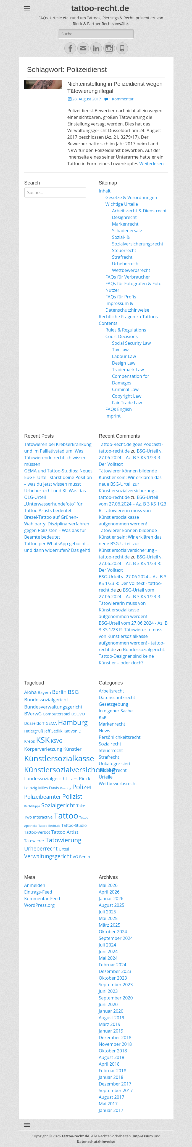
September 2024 (116, 938)
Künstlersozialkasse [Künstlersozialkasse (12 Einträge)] (59, 758)
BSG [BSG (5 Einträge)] (73, 692)
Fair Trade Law (127, 403)
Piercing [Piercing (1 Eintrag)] (65, 788)
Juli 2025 (107, 912)
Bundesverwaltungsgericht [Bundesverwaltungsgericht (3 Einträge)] (53, 707)
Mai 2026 (108, 885)
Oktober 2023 (113, 978)
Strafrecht (122, 257)
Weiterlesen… (153, 164)
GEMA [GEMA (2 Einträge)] (51, 723)
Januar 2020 (111, 1011)
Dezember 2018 (115, 1037)
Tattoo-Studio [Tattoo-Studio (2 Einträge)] (74, 825)
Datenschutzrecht (117, 697)
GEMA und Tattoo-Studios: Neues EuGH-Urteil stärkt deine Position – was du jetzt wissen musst (58, 477)
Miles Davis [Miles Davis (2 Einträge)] (48, 787)
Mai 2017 (108, 1104)
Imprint (113, 416)
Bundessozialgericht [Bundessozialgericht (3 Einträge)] (46, 699)
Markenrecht (125, 224)
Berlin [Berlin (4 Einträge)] (59, 692)
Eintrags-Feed (38, 892)
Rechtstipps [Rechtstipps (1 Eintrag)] (32, 806)
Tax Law (120, 350)
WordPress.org (39, 905)
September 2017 (116, 1090)
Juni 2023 (108, 991)
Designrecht (124, 217)
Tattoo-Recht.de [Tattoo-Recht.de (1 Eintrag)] (49, 826)
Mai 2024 (108, 958)
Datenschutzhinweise (96, 1141)
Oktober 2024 (113, 932)
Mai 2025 (108, 918)
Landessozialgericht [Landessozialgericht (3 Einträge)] (45, 778)
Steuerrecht (124, 250)
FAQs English (119, 409)
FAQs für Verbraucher (128, 277)
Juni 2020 (108, 1004)
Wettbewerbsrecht (131, 270)
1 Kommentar (121, 98)
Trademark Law (128, 370)
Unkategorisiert (115, 764)
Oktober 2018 (113, 1051)
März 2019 (109, 1024)
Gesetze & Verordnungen (131, 197)
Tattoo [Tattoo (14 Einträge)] (66, 815)
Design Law (124, 363)
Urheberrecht (126, 264)
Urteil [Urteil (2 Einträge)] (64, 849)
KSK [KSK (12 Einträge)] (42, 739)
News (104, 731)
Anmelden (34, 885)
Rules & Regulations (126, 330)
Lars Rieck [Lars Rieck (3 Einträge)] (79, 778)
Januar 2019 (111, 1031)
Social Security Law (131, 343)
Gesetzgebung (113, 704)
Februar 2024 (113, 965)
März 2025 (109, 925)
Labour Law (124, 356)
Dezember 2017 (115, 1084)
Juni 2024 (108, 951)
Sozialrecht (110, 744)
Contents (108, 323)
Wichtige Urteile (122, 204)
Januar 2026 (111, 898)
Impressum (143, 1135)
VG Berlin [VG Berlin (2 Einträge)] (81, 856)
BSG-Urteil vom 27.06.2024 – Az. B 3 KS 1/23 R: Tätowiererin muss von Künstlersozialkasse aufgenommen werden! (132, 510)
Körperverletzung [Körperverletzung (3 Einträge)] (43, 749)
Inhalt (105, 191)
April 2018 (109, 1064)
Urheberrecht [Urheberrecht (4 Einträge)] (41, 848)
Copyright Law (126, 396)
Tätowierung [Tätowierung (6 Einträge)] (63, 840)
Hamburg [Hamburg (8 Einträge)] (73, 722)
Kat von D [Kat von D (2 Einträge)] (72, 731)
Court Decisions (122, 336)
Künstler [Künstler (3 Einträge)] (72, 749)
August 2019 (112, 1018)
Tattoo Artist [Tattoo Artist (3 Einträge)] (64, 832)
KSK (103, 717)
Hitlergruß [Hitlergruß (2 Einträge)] (33, 731)
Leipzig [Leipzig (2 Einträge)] (30, 787)
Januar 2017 (111, 1110)
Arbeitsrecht (111, 691)
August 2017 (112, 1097)
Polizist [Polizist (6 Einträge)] (72, 796)
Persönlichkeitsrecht (120, 737)
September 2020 (116, 998)
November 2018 (115, 1044)
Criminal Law (125, 389)
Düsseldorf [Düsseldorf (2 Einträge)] (34, 723)
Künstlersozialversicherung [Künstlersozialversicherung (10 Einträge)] (69, 769)
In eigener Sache (116, 711)
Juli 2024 (107, 945)
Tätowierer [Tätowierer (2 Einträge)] (34, 840)
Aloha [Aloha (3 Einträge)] (30, 692)
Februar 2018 (113, 1071)
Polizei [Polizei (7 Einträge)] (81, 786)
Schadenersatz (127, 231)
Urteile (106, 777)
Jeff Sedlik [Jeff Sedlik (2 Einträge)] (53, 731)
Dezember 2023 (115, 971)
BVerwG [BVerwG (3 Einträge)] (33, 713)
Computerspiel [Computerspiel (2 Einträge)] (56, 713)
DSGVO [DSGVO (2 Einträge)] (78, 713)
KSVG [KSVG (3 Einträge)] (56, 741)
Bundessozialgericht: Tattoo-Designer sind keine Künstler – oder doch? (132, 656)
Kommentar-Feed (42, 898)
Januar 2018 (111, 1077)
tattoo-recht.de (100, 8)
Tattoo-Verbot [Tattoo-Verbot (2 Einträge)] (37, 832)
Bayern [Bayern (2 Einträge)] (44, 692)
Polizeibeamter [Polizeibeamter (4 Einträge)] (42, 796)
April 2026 (109, 892)
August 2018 (112, 1057)
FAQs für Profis (121, 297)
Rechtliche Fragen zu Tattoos (128, 317)
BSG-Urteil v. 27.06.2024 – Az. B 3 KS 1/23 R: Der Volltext (131, 457)
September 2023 (116, 985)
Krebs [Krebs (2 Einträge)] (29, 741)
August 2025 (112, 905)
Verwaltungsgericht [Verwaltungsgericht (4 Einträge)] (48, 856)
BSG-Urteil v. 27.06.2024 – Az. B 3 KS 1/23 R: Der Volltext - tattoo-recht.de (133, 583)
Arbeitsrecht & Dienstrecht (139, 211)
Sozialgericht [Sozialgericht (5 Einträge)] (58, 805)
